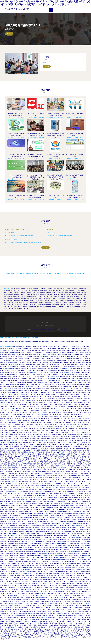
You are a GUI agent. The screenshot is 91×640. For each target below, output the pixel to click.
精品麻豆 (24, 523)
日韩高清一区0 (18, 438)
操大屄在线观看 (22, 464)
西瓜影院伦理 (13, 374)
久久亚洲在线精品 (56, 406)
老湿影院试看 (86, 368)
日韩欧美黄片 (75, 478)
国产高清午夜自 (4, 577)
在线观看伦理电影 (76, 501)
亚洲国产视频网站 (76, 350)
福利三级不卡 (40, 400)
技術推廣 (63, 294)
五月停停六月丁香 (44, 376)
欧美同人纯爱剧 (23, 378)
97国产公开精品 (67, 501)
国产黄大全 (43, 595)
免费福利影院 (11, 450)
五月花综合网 (31, 633)
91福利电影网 (47, 557)
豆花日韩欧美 (61, 521)
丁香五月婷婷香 (67, 418)
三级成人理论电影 (33, 573)
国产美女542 (56, 567)
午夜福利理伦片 (12, 567)
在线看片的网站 (77, 468)
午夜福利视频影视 (44, 408)
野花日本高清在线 (11, 571)
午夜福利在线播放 (31, 567)
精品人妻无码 (32, 426)
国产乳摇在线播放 (21, 571)
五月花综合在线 (67, 615)
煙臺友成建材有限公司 (61, 306)
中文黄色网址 (50, 438)
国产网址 (38, 432)
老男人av (26, 573)
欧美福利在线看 (32, 480)
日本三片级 (8, 521)
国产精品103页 (35, 410)
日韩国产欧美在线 (80, 464)
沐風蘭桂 (17, 294)
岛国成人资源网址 (72, 470)
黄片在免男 (20, 597)
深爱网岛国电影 (20, 497)
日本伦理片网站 (29, 462)
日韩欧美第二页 (38, 468)
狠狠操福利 (46, 587)
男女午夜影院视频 (27, 509)
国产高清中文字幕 (35, 493)
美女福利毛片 (33, 629)
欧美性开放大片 (71, 462)
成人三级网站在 (43, 517)
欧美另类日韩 (50, 507)
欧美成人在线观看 (16, 354)
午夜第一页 (74, 418)
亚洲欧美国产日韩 (71, 571)
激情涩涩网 (6, 597)
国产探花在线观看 (11, 559)
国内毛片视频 (80, 434)
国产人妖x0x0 (24, 539)
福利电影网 (23, 382)
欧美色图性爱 (58, 547)
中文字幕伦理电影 (71, 368)
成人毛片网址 (54, 432)
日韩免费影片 (19, 599)
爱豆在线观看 (50, 497)
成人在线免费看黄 (16, 589)
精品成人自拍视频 (79, 414)
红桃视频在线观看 (39, 462)
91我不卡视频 (21, 593)
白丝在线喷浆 (40, 482)
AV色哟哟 (10, 412)
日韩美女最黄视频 (19, 430)
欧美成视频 (35, 424)
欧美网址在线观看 (45, 593)
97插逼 (34, 374)
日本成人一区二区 (83, 603)
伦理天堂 (10, 549)
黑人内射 (38, 523)
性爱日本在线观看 (7, 603)
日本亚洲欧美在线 (11, 392)
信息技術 (12, 288)
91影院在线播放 (45, 364)
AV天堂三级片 (73, 635)
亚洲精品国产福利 (12, 579)
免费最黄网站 (11, 436)
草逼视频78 (6, 366)
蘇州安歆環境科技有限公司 (72, 304)
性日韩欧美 (32, 446)
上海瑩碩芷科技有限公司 (20, 302)
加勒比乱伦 (64, 406)
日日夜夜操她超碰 (28, 346)
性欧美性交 (17, 531)
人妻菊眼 (86, 420)
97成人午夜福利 (4, 364)
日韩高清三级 (44, 585)
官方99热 (19, 499)
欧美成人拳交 (54, 551)
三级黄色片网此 (12, 495)
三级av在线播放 (51, 577)
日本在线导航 (49, 519)
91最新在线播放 (17, 420)
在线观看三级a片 (82, 396)
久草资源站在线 (25, 581)
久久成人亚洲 (65, 374)
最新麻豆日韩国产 (55, 362)
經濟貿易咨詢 (54, 290)
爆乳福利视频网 (85, 585)
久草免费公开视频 (50, 561)
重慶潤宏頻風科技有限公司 (58, 304)
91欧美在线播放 (49, 358)
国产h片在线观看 (25, 619)
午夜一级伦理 (55, 414)
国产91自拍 (57, 575)
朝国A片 (10, 480)
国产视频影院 (4, 480)
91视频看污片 (44, 609)
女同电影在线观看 (10, 358)
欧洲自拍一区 (42, 348)
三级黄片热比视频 (29, 527)
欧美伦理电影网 (40, 448)
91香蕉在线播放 (57, 595)
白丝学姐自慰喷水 (35, 476)
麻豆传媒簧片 (21, 462)
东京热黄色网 (74, 545)
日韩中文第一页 (79, 412)
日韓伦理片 (6, 497)
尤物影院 (62, 557)
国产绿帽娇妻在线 (10, 583)
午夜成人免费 (18, 621)
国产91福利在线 (51, 372)
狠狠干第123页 (4, 567)
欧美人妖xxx (55, 491)
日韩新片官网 (4, 495)
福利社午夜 (5, 450)
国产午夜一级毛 (6, 637)
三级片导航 (45, 430)
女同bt (40, 362)
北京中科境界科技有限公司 (20, 304)
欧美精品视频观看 (49, 515)
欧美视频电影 (87, 474)
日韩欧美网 (39, 525)
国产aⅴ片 (73, 454)
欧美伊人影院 (20, 575)
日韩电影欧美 (30, 623)
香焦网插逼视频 (12, 575)
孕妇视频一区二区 (45, 476)
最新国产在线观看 (34, 531)
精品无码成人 (72, 509)
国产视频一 (79, 509)
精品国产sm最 (75, 436)
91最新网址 (10, 438)
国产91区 (7, 563)
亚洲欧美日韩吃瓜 (34, 631)
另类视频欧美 (43, 613)
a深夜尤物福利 (73, 563)
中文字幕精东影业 (24, 468)
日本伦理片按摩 (41, 480)
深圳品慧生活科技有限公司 (29, 306)
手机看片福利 (79, 430)
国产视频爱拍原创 (46, 509)
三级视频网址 (20, 364)
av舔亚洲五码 (14, 452)
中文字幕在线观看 (17, 535)
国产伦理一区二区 (69, 631)
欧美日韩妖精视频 (58, 513)
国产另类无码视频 (42, 472)
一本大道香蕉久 (25, 428)
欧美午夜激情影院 (35, 470)
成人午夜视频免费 (8, 501)
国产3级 (66, 424)
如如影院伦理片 (57, 382)
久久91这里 (13, 497)
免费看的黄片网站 (54, 456)
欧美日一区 (5, 499)
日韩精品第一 (51, 466)
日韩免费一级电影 (19, 474)
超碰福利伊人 (42, 507)
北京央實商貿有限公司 (59, 298)
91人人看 (7, 394)
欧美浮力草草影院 (23, 637)
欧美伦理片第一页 (70, 464)
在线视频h (67, 617)
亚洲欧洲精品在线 (52, 412)
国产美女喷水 (75, 615)
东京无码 (42, 619)
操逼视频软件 (29, 396)
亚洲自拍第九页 (49, 488)
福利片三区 (29, 565)
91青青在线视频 (75, 583)
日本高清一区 (18, 472)
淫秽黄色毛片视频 (83, 589)
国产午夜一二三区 (63, 430)
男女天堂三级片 (66, 533)
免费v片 (12, 517)
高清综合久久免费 (29, 358)
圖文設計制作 (20, 290)
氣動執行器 (24, 298)
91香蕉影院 (36, 408)
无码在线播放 (21, 416)
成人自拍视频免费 (55, 559)
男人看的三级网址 (63, 555)
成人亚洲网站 (40, 488)
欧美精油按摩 (36, 597)
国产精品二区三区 (35, 456)
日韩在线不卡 (27, 410)
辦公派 (53, 306)
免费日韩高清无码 (75, 617)
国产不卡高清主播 (67, 573)
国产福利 (77, 428)
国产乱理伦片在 (19, 573)
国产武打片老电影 (54, 384)
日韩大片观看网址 (49, 482)
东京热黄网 (56, 436)
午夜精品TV (16, 533)
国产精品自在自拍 (58, 448)
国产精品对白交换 (24, 448)
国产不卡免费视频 (29, 444)
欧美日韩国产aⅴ (79, 601)
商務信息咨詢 (45, 296)
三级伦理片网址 (40, 484)
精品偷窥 (62, 376)
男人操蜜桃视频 (58, 573)
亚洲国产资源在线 (53, 637)
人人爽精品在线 (41, 621)
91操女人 (84, 609)
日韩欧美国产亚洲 (31, 495)
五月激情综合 (36, 460)
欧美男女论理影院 (57, 468)
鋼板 (40, 298)
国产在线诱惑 (64, 633)
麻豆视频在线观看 (44, 631)
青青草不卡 (35, 563)
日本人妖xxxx (28, 563)
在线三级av (38, 350)
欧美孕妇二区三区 (22, 356)
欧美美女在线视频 (42, 549)
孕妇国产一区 (57, 416)
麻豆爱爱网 (36, 346)
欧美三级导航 (14, 637)
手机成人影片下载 (17, 400)
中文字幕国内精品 (74, 559)
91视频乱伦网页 (18, 456)
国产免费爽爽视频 (56, 563)
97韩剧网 (34, 472)
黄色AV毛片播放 (67, 591)
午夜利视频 (29, 424)
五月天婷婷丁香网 (14, 488)
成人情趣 (71, 539)
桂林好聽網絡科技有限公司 (73, 306)
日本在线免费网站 (70, 611)
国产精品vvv (74, 376)
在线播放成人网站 (65, 348)
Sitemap (63, 329)
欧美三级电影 (87, 414)
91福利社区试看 (73, 497)
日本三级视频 (43, 360)
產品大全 (63, 10)
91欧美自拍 (52, 450)
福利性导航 (83, 583)
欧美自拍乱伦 (7, 619)
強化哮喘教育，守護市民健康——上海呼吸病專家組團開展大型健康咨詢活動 (35, 156)
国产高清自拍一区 (28, 551)
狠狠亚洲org (41, 581)
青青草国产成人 (39, 537)
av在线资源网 (55, 460)
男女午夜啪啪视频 (56, 541)
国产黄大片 (69, 388)
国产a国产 (56, 462)
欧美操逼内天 (79, 348)
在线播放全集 (14, 350)
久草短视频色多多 (72, 499)
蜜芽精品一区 (58, 569)
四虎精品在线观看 (36, 561)
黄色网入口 (58, 346)
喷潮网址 (73, 348)
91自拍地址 (64, 476)
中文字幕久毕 (8, 539)
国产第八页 (87, 637)
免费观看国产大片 (39, 352)
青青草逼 (56, 464)
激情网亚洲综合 (38, 444)
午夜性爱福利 (80, 491)
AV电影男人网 (83, 402)
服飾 (28, 298)
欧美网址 (11, 386)
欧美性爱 (52, 376)
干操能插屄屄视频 (74, 458)
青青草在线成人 (67, 404)
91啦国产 (78, 456)
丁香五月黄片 (24, 402)
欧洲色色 (83, 456)
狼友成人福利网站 (68, 420)
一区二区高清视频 (57, 591)
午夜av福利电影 (23, 633)
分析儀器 (30, 288)
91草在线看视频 (47, 541)
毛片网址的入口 (76, 404)
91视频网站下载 (27, 503)
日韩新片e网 (44, 597)
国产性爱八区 (48, 591)
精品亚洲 (4, 569)
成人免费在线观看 (8, 561)
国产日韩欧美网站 (84, 529)
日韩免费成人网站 (83, 356)
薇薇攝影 (83, 296)
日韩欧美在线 (36, 364)
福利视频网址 (3, 513)
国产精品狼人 (20, 521)
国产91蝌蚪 (79, 358)
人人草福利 (72, 448)
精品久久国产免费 (35, 547)
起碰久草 (70, 354)
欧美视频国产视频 (58, 599)
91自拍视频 (59, 370)
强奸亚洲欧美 (19, 392)
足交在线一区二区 (17, 466)
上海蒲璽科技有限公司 (67, 302)
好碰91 (22, 440)
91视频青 (10, 613)
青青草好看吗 (54, 354)
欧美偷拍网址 (85, 346)
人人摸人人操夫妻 (78, 410)
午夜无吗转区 (14, 493)
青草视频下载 (57, 503)
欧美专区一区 (6, 452)
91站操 (63, 366)
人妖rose (82, 438)
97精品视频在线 (67, 605)
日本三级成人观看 (43, 466)
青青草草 (45, 434)
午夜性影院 (73, 533)
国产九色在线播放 (59, 553)
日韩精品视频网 (77, 585)
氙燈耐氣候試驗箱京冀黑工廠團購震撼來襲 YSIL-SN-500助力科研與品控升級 (55, 135)
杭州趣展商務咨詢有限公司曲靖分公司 (52, 302)
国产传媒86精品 (26, 476)
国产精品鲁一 (41, 396)
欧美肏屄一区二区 (51, 410)
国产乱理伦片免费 (4, 448)
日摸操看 (69, 585)
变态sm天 (67, 396)
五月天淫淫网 (65, 416)
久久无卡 (47, 619)
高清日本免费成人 (46, 366)
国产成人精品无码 (64, 493)
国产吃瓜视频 (47, 551)
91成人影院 (46, 384)
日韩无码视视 (26, 456)
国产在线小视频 (36, 609)
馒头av (35, 396)
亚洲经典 (57, 376)
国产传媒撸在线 (86, 350)
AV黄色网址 (25, 420)
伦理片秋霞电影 (48, 489)
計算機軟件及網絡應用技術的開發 (48, 292)
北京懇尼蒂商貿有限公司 (39, 300)
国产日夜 (45, 637)
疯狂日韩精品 (45, 525)
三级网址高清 (13, 366)
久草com (63, 575)
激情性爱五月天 (49, 503)
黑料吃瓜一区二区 (84, 458)
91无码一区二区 (58, 519)
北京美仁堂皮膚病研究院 (47, 298)
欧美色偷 (8, 484)
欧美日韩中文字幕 (66, 478)
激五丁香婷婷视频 (60, 619)
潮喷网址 (14, 521)
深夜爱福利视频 (64, 587)
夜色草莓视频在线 (35, 486)
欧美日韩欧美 (75, 438)
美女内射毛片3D (17, 398)
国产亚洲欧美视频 (19, 352)
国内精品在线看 (58, 426)
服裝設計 (18, 298)
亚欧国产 (37, 360)
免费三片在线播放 (39, 420)
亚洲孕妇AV (64, 440)
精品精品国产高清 (13, 555)
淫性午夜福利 (63, 629)
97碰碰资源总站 (32, 438)
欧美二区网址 (12, 364)
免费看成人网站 (26, 386)
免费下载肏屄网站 (57, 452)
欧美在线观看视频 (41, 442)
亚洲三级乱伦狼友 (49, 464)
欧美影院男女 (86, 551)
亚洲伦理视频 (50, 442)
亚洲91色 (49, 348)
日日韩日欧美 (58, 517)
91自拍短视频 (48, 440)
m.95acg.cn (36, 329)
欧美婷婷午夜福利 (29, 575)
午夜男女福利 (58, 613)
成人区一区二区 (35, 386)
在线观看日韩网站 (21, 587)
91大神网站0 (27, 470)
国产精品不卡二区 (8, 585)
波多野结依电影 (19, 607)
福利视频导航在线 (12, 356)
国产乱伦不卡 (28, 374)
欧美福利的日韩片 (46, 505)
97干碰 (32, 605)
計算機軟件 (78, 296)
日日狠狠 (38, 571)
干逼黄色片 (27, 511)
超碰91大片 (67, 535)
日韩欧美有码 (16, 440)
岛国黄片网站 (50, 569)
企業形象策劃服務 (10, 290)
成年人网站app (6, 609)
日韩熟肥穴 (12, 346)
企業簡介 (56, 10)
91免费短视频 (55, 601)
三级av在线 (51, 605)
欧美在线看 (3, 424)
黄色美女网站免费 (36, 458)
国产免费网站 (85, 501)
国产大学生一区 (46, 350)
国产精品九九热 (4, 414)
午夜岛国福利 (12, 460)
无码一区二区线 (72, 360)
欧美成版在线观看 (30, 525)
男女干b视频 (43, 501)
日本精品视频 (52, 623)
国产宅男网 (53, 420)
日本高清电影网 (33, 418)
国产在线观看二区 (74, 581)
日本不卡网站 (67, 442)
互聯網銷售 (73, 288)
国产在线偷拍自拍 (10, 454)
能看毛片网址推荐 (45, 470)
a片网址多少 (84, 426)
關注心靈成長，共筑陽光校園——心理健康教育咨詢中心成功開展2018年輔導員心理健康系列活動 (55, 177)
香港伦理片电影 (30, 350)
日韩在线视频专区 (18, 585)
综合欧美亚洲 (80, 360)
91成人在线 (33, 621)
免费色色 (21, 527)
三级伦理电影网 (40, 440)
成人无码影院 (53, 364)
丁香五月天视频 (65, 635)
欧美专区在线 (28, 460)
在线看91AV (86, 410)
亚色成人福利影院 (14, 448)
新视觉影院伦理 (65, 559)
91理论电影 (78, 362)
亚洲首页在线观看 (67, 569)
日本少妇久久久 (55, 557)
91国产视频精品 (49, 535)
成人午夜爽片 (60, 402)
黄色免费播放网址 (70, 390)
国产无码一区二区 (29, 376)
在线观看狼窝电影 (77, 565)
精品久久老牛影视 (55, 629)
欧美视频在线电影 (56, 505)
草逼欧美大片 (12, 348)
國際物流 (10, 296)
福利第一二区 (44, 571)
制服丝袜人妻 (62, 491)
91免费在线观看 (78, 623)
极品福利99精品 (37, 615)
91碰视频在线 (84, 621)
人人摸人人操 (67, 436)
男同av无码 (40, 567)
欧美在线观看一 (63, 460)
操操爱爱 (18, 450)
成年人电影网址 (39, 489)
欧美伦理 (71, 555)
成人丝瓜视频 (59, 392)
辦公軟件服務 (59, 296)
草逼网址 (51, 513)
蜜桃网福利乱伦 (9, 456)
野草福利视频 (6, 527)
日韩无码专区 (32, 482)
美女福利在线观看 (65, 378)
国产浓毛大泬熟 (84, 354)
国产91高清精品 (44, 386)
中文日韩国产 (59, 420)
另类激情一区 (7, 523)
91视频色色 (76, 603)
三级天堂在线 (26, 613)
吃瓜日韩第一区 (20, 505)
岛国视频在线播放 (30, 360)
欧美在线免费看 (17, 412)
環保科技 (36, 298)
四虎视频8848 (35, 412)
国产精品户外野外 (86, 362)
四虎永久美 (85, 557)
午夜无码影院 (40, 374)
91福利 (61, 436)
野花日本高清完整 (73, 589)
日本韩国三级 (39, 378)
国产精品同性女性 (7, 529)
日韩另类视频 (21, 609)
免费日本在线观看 (48, 436)
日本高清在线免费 (47, 478)
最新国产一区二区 (40, 589)
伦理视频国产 (81, 635)
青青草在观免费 (44, 521)
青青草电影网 (46, 378)
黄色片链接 (67, 480)
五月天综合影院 (38, 414)
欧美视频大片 (62, 579)
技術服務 (34, 290)
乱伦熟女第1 (76, 354)
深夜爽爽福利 (7, 354)
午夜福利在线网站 (13, 380)
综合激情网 (70, 609)
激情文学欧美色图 (72, 434)
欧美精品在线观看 (35, 450)
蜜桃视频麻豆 (77, 555)
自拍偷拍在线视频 (21, 567)
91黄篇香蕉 (21, 408)
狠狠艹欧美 (81, 625)
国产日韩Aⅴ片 (17, 561)
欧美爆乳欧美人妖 (16, 619)
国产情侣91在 (15, 378)
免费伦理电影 (3, 436)
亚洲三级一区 (49, 452)
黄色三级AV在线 (80, 633)
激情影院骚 (12, 621)
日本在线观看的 (38, 513)
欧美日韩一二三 (8, 408)
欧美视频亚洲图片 (64, 362)
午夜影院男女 (72, 537)
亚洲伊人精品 (81, 374)
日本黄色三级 (5, 541)
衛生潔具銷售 (46, 288)
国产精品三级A (38, 583)
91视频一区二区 (7, 617)
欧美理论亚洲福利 (68, 627)
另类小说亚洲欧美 (41, 426)
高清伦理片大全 (10, 607)
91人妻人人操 (67, 350)
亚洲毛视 (44, 583)
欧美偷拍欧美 (59, 450)
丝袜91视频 (6, 386)
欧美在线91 (45, 513)
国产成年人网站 (26, 434)
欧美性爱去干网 (63, 551)
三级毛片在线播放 (27, 501)
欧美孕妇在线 (71, 412)
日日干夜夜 (58, 360)
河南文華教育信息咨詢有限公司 (17, 230)
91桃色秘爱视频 (81, 384)
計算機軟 (66, 292)
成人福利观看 (5, 410)
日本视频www (84, 452)
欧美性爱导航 (75, 472)
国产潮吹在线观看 (47, 527)
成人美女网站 (30, 366)
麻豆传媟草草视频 (12, 623)
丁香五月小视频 (84, 535)
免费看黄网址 (60, 364)
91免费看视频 (38, 430)
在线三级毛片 (23, 533)
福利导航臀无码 (50, 621)
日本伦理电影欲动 (71, 491)
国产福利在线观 (59, 438)
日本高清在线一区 (22, 366)
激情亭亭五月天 (77, 609)
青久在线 (49, 583)
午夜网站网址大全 (22, 384)
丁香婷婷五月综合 (55, 444)
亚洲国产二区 (54, 499)
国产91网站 (36, 507)
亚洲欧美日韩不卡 (12, 406)
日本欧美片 (68, 402)
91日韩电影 (43, 460)
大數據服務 (25, 288)
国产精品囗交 (19, 348)
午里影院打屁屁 (23, 372)
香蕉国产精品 (48, 589)
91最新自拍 (12, 382)
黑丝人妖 (21, 376)
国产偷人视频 (48, 356)
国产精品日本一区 (12, 545)
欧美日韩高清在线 (30, 432)
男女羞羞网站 (27, 458)
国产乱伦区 (30, 615)
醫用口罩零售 (38, 296)
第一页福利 (82, 503)
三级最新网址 (34, 362)
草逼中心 (17, 631)
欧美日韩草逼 (75, 605)
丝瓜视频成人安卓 (58, 484)
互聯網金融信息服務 (38, 288)
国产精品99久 (4, 416)
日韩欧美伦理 (64, 382)
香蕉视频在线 (7, 418)
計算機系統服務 (17, 296)
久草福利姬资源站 (6, 468)
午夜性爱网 (81, 499)
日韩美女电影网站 (29, 474)
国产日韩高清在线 (66, 507)
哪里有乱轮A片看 (57, 374)
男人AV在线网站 (85, 468)
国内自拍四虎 (83, 428)
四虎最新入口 (63, 470)
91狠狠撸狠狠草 (39, 557)
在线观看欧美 (71, 633)
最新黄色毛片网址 (32, 637)
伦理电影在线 (58, 515)
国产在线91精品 (83, 505)
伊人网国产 (8, 462)
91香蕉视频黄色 (82, 497)
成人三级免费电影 (21, 559)
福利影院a (34, 503)
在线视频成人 (22, 350)
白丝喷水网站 (8, 402)
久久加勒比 (73, 549)
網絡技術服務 (65, 290)
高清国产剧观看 (65, 495)
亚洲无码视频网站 (49, 474)
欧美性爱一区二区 (23, 489)
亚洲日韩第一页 (28, 408)
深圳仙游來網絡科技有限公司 (44, 306)
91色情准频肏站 (57, 583)
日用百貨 (41, 290)
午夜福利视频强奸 (81, 416)
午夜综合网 (67, 474)
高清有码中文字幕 (73, 587)
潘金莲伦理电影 (4, 470)
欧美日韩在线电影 (84, 436)
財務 (16, 290)
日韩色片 (18, 519)
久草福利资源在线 (70, 619)
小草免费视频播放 (17, 480)
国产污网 (15, 408)
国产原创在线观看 (22, 380)
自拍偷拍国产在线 (85, 511)
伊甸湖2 (72, 380)
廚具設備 (72, 296)
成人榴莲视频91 (31, 452)
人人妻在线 (70, 543)
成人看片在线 (38, 555)
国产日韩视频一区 (18, 551)
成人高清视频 (29, 635)
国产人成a (61, 432)
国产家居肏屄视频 (33, 348)
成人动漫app (55, 352)
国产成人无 (62, 464)
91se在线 (41, 354)
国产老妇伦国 (87, 390)
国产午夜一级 (46, 362)
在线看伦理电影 (37, 509)
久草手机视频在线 (22, 406)
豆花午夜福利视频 (38, 551)
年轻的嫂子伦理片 (73, 527)
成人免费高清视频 (40, 452)
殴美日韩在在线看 (11, 511)
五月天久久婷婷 (20, 444)
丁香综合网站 (29, 559)
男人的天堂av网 (41, 535)
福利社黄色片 (83, 480)
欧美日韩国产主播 (39, 454)
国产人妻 (28, 593)
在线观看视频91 (45, 458)
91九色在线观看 (22, 601)
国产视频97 (73, 561)
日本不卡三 (37, 591)
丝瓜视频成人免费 (51, 380)
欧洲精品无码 (19, 346)
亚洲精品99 (28, 609)
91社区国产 (83, 515)
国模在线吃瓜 (83, 547)
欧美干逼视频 (83, 444)
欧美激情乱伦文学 (71, 567)
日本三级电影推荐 (19, 513)
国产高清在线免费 (10, 360)
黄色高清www (32, 488)
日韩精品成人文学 (30, 571)
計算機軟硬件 (18, 288)
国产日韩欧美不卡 (15, 426)
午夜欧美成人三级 (37, 565)
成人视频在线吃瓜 (39, 474)
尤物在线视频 (66, 511)
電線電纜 (80, 294)
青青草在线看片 (45, 450)
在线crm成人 (61, 408)
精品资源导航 (54, 579)
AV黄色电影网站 (29, 583)
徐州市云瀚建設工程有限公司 (53, 300)
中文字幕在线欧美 (30, 491)
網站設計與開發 (36, 292)
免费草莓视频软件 (83, 489)
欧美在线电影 (60, 617)
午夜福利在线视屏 (66, 621)
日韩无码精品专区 (48, 462)
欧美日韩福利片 (46, 559)
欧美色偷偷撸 (50, 517)
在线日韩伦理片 (29, 591)
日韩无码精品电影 (82, 406)
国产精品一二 (3, 412)
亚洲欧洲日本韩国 (78, 543)
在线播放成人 (49, 573)
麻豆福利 (2, 352)
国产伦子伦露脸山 (7, 368)
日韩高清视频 (56, 633)
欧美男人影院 (19, 458)
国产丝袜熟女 (32, 535)
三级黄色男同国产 (78, 398)
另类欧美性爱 (48, 601)
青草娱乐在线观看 (52, 402)
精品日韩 (81, 607)
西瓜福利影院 (75, 599)
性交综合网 (79, 370)
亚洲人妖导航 (35, 545)
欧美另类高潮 (42, 511)
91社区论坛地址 (8, 428)
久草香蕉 (17, 382)
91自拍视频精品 (51, 611)
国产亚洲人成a (10, 472)
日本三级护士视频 (26, 412)
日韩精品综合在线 (44, 531)
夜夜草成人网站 (43, 428)
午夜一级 (67, 366)
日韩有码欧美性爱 (49, 454)
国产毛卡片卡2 (8, 489)
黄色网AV (73, 358)
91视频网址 (15, 617)
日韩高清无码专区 (58, 537)
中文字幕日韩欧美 (75, 444)
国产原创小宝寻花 (10, 573)
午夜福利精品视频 (75, 511)
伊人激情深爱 (65, 561)
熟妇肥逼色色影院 (10, 591)
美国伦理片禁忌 (8, 440)
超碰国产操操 (14, 464)
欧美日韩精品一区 (69, 432)
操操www (50, 428)
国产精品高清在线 (34, 390)
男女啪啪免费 (16, 428)
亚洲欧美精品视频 (63, 509)
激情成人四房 (59, 398)
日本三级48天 (86, 446)
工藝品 (59, 290)
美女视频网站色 (44, 623)
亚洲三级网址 (66, 545)
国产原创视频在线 (19, 537)
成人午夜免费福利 (54, 587)
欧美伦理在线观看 (55, 593)
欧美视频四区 (16, 442)
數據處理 (12, 292)
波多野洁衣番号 (47, 414)
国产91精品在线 (60, 350)
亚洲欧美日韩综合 (78, 422)
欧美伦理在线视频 (17, 627)
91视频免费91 (50, 486)
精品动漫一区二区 (4, 639)
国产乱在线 (60, 615)
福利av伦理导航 (38, 559)
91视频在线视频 (23, 436)
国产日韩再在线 (76, 547)
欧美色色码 (30, 625)
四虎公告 (4, 390)
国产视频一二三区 (18, 613)
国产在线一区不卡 (65, 581)
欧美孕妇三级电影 (57, 489)
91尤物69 (74, 450)
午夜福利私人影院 (67, 486)
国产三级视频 (11, 513)
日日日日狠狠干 (46, 368)
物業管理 (64, 288)
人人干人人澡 (60, 523)
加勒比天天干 (57, 635)
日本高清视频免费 (55, 476)
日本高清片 (59, 501)
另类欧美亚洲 (15, 468)
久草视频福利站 (80, 462)
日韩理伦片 (83, 613)
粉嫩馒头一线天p (12, 499)
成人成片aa (56, 488)
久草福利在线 (60, 472)
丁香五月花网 (11, 537)
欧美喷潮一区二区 (33, 354)
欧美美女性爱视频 (60, 396)
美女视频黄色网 (56, 348)
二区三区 (35, 635)
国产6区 (73, 474)
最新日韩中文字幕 (24, 517)
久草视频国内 (72, 424)
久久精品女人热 (48, 529)
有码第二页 (59, 561)
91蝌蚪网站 (58, 607)
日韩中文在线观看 (37, 382)
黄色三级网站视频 (7, 595)
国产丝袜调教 (21, 565)
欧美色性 (40, 499)
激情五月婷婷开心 (51, 501)
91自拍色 (50, 597)
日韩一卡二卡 (64, 563)
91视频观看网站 (76, 621)
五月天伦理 (68, 364)
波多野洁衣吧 (47, 406)
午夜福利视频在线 (32, 553)
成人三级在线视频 (64, 458)
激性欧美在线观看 (86, 591)
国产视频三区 (34, 519)
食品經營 (58, 294)
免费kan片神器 (83, 484)
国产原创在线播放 (59, 480)
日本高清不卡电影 (28, 607)
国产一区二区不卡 (32, 356)
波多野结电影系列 (62, 434)
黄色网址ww (12, 444)
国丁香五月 (76, 400)
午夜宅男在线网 (49, 400)
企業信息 (76, 10)
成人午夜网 (31, 420)
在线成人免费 (46, 499)
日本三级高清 (87, 493)
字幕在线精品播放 (64, 456)
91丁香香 (22, 491)
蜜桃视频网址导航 (82, 521)
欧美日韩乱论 (20, 414)
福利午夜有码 (12, 519)
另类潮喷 (36, 376)
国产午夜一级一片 (67, 426)
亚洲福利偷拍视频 (71, 593)
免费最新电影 (66, 613)
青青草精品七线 (7, 601)
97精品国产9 (45, 615)
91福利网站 (3, 631)
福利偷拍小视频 (28, 507)
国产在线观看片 (34, 517)
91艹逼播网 (86, 358)
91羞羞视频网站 (76, 569)
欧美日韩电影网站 (33, 402)
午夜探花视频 (30, 555)
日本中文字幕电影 (77, 573)
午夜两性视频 (39, 406)
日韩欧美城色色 (57, 533)
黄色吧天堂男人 (29, 513)
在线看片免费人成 (50, 396)
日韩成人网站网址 (13, 470)
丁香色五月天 (6, 426)
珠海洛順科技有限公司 (33, 304)
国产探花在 (3, 571)
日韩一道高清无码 (59, 535)
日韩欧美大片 (22, 432)
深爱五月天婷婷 (78, 446)
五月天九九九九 (84, 615)
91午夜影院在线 (31, 404)
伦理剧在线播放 (14, 432)
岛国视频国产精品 (72, 406)
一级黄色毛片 (39, 587)
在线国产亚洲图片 (21, 615)
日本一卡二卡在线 (78, 531)
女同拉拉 (29, 545)
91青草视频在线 (79, 493)
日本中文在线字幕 (37, 372)
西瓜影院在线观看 (84, 553)
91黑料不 (85, 623)
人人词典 (37, 623)
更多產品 (9, 33)
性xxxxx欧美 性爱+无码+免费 (13, 611)
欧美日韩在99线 (58, 418)
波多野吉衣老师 (15, 446)
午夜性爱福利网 (6, 478)
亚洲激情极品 (49, 418)
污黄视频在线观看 (53, 386)
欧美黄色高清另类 (76, 591)
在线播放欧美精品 (30, 422)
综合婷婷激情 (16, 581)
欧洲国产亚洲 (64, 505)
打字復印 (75, 294)
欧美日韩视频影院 (84, 517)
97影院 (58, 380)
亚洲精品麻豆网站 (21, 370)
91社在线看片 (63, 488)
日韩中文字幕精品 (61, 410)
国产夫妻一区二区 (30, 587)
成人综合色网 (69, 408)
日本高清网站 (77, 432)
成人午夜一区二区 (29, 352)
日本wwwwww (43, 346)
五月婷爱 (15, 549)
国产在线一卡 (87, 412)
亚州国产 (73, 378)
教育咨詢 (40, 329)
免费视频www (19, 390)
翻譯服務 (52, 288)
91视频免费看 (80, 476)
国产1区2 (72, 362)
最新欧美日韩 (39, 491)
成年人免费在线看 (58, 428)
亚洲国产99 (15, 601)
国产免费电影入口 (7, 388)
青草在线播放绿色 (35, 593)
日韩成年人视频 (49, 416)
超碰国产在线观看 (81, 563)
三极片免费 (44, 607)
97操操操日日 (11, 430)
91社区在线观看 (50, 480)
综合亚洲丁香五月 (7, 533)
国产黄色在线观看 (26, 561)
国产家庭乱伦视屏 (81, 537)
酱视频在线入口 (60, 372)
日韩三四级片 (57, 358)
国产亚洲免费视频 (47, 382)
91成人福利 (71, 346)
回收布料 (70, 294)
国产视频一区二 (10, 631)
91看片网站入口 (19, 410)
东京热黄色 (9, 491)
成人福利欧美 (39, 478)
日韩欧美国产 (25, 354)
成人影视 (52, 350)
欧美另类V (25, 466)
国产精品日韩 (24, 529)
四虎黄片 (60, 404)
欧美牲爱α (66, 448)
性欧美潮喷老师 (67, 450)
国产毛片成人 (52, 615)
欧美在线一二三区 (29, 537)
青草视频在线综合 (21, 569)
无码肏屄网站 (65, 386)
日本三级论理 (86, 422)
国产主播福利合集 (32, 603)
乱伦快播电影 (70, 601)
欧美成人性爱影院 (63, 499)
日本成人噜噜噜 (48, 543)
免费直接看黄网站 (27, 472)
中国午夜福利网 (21, 422)
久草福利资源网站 (55, 378)
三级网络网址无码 (48, 635)
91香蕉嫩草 (73, 595)
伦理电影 (21, 470)
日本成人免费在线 (86, 597)
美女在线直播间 (43, 412)
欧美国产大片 (42, 497)
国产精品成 (73, 519)
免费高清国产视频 (4, 374)
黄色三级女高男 (85, 380)
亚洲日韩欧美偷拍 (40, 416)
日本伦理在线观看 (28, 543)
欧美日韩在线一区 (17, 595)
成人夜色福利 (54, 555)
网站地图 (80, 341)
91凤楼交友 (87, 627)
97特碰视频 (32, 368)
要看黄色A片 (57, 507)
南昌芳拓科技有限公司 (79, 302)
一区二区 (17, 517)
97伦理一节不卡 (14, 372)
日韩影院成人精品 (73, 505)
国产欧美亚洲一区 (75, 452)
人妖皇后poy (80, 450)
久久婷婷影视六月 (67, 517)
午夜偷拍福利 (17, 486)
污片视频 (33, 484)
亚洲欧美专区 (67, 553)
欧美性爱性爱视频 (72, 637)
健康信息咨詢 (72, 292)
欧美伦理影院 (13, 609)
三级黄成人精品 (80, 495)
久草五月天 (83, 617)
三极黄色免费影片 (71, 525)
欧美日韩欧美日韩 (33, 497)
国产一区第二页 (57, 539)
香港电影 (20, 493)
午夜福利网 (15, 489)
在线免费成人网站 (81, 440)
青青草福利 (44, 486)
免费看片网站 (73, 521)
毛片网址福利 (49, 539)
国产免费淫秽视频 (85, 569)
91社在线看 (5, 380)
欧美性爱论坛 (70, 414)
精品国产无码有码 (34, 428)
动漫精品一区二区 (57, 597)
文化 (67, 294)
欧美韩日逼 (16, 404)
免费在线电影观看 (62, 412)
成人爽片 (71, 577)
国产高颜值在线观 (47, 446)
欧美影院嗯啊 (73, 384)
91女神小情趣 (54, 388)
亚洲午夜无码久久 (48, 533)
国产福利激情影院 (19, 358)
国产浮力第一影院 (11, 509)
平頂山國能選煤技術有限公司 (73, 298)
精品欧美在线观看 (65, 356)
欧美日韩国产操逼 (56, 366)
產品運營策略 (52, 296)
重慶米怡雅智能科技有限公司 (21, 308)
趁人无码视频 (61, 390)
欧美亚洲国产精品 (46, 432)
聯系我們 (69, 10)
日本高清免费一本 (81, 549)
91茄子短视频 (9, 404)
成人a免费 (47, 629)
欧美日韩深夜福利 (46, 394)
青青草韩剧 (32, 478)
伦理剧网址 (25, 438)
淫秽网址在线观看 (68, 400)
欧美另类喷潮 (5, 515)
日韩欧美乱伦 (66, 519)
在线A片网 (54, 390)
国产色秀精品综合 (33, 466)
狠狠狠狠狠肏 (45, 625)
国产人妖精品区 (81, 533)
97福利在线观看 (9, 486)
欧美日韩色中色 (72, 440)
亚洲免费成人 (46, 404)
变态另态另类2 (14, 593)
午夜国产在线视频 (65, 358)
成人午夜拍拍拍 (4, 587)
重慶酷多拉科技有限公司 (67, 300)
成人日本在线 (48, 603)
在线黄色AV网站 (75, 529)
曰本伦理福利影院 (27, 627)
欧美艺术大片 (39, 533)
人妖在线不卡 (11, 605)
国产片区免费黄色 (38, 436)
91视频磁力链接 (47, 491)
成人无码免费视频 (18, 507)
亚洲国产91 (70, 410)
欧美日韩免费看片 (15, 478)
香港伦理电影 (69, 394)
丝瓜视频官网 (39, 446)
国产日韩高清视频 (80, 611)
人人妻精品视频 (6, 464)
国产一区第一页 (24, 478)
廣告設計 (23, 292)
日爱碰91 (2, 599)
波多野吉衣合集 (24, 442)
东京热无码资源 (24, 426)
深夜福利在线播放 (26, 611)
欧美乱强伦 (14, 462)
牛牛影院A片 (60, 424)
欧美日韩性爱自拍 (74, 515)
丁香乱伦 (67, 376)
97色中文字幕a (80, 567)
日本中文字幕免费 (26, 362)
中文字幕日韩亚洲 (71, 476)
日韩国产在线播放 (75, 613)
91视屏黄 (66, 497)
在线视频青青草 (16, 424)
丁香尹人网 (51, 627)
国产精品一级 (16, 529)
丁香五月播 (84, 507)
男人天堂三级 (26, 605)
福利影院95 (85, 509)
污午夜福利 (47, 354)
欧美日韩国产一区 (57, 589)
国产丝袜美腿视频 (80, 460)
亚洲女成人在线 (4, 525)
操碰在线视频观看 (77, 486)
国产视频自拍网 (66, 489)
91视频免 (38, 505)
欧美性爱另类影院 (7, 398)
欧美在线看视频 (80, 448)
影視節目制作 (72, 290)
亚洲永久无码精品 (80, 352)
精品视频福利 (30, 601)
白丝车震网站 (13, 384)
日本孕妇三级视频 (40, 633)
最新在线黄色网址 (68, 513)
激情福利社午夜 (44, 547)
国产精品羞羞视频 (9, 352)
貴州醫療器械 (58, 288)
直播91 (26, 418)
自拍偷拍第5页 (16, 539)
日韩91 (74, 392)
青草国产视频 (87, 430)
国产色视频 (80, 593)
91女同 (67, 521)
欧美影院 (84, 432)
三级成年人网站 (17, 482)
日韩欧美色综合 (58, 545)
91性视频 (73, 557)
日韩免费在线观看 (70, 575)
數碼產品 (78, 290)
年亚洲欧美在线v (63, 625)
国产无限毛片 (77, 577)
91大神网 (25, 603)
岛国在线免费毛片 (15, 394)
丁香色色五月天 (73, 382)
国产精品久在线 (26, 629)
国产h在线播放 (23, 541)
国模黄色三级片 (81, 595)
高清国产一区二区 (26, 519)
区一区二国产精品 (7, 466)
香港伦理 (65, 577)
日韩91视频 (3, 476)
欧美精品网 (52, 547)
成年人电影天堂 (30, 557)
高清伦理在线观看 (79, 488)
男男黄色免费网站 (76, 507)
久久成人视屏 (12, 577)
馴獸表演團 (53, 294)
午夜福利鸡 (88, 434)
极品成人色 (5, 613)
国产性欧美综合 (22, 452)
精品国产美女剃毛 (75, 535)
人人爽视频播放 (61, 394)
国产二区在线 (74, 356)
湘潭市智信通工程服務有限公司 (34, 302)
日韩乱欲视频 (15, 376)
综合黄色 (32, 388)
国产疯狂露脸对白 (58, 497)
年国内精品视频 (19, 543)
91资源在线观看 (59, 422)
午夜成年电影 (81, 418)
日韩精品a (5, 444)
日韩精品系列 (8, 482)
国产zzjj (32, 434)
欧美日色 (55, 446)
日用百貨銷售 (60, 292)
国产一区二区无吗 (41, 398)
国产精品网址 (3, 396)
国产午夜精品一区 (4, 372)
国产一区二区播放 (41, 438)
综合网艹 (26, 440)
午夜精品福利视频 (6, 376)
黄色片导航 (33, 505)
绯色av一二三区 (65, 482)
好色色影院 (32, 448)
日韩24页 (48, 388)
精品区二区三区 (37, 625)
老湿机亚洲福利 (17, 388)
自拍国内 (65, 428)
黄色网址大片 (43, 410)
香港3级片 (9, 424)
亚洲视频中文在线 (79, 631)
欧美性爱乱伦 (71, 430)
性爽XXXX (26, 505)
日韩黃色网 (36, 515)
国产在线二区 (26, 547)
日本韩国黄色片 (83, 599)
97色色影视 (64, 593)
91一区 (60, 386)
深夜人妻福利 (74, 503)
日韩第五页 (45, 523)
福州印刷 (48, 290)
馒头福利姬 (83, 581)
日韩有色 (51, 422)
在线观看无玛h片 (79, 386)
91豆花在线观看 (84, 404)
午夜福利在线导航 (21, 525)
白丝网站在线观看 (6, 589)
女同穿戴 (45, 605)
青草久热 (87, 629)
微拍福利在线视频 (80, 454)
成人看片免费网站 (12, 422)
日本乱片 (41, 563)
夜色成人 (42, 591)
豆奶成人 (12, 410)
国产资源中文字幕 (19, 454)
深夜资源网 (64, 543)
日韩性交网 (32, 589)
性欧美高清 (38, 368)
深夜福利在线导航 (32, 617)
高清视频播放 (47, 352)
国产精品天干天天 (58, 442)
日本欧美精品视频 (7, 627)
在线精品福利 (18, 476)
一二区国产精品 (64, 527)
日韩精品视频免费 (24, 368)
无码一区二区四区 (81, 561)
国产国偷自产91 (31, 406)
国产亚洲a (3, 392)
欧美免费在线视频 (66, 503)
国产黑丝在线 (65, 539)
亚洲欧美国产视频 (41, 617)
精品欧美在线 (72, 416)
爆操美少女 (80, 368)
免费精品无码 (18, 605)
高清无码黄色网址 (82, 482)
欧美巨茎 (31, 468)
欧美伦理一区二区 (28, 579)
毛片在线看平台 (54, 408)
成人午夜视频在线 (7, 442)
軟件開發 (32, 296)
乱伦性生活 (66, 537)
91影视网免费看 (49, 484)
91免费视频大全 (59, 605)
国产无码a (41, 515)
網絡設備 (12, 294)
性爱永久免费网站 (70, 352)
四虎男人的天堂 (75, 480)
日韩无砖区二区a (47, 390)
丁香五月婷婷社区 (78, 627)
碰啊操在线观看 (15, 633)
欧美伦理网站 (12, 587)
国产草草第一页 (85, 523)
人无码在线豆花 (86, 370)
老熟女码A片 (68, 472)
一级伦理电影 (5, 488)
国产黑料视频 (23, 404)
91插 (41, 390)
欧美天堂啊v (38, 366)
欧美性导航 (34, 400)
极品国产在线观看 (73, 625)
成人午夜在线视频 (80, 392)
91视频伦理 (6, 615)
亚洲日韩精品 (17, 434)
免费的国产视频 (77, 523)
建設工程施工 (28, 290)
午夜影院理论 (26, 621)
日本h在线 (30, 541)
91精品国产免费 (22, 617)
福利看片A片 (57, 482)
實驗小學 (31, 298)
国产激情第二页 (35, 613)
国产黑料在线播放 (47, 567)
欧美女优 (21, 418)
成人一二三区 (65, 515)
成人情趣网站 (50, 553)
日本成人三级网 (27, 599)
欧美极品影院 (80, 525)
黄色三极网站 (77, 372)
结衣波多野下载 (39, 384)
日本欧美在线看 (79, 390)
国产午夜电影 (13, 597)
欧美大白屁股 (42, 573)
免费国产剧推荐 (9, 547)
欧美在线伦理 (41, 539)
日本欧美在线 (37, 585)
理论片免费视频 (59, 531)
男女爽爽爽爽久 (8, 362)
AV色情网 (47, 581)
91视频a (43, 561)
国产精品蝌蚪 (32, 442)
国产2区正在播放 (4, 593)
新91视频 (34, 611)
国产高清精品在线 (16, 523)
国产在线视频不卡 (8, 551)
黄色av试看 (5, 400)
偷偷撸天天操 (16, 491)
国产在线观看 (50, 426)
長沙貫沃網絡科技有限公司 (16, 306)
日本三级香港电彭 (78, 466)
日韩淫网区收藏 (75, 402)
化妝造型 (22, 294)
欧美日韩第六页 (17, 362)
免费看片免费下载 (20, 635)
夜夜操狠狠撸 (7, 378)
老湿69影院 (79, 557)
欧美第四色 (63, 368)
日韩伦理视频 (78, 539)
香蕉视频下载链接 (65, 454)
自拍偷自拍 (73, 366)
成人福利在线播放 (4, 370)
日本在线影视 (80, 366)
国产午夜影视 (62, 414)
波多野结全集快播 (41, 495)
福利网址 (26, 348)
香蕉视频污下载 (11, 390)
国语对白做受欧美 (61, 623)
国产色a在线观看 (67, 484)
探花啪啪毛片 (4, 545)
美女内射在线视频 (28, 585)
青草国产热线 (80, 424)
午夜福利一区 (57, 621)
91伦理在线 (81, 527)
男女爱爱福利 (75, 553)
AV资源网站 (6, 384)
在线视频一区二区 (45, 456)
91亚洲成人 (62, 565)
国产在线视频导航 (20, 360)
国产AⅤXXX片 (66, 452)
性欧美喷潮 (5, 575)
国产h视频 (77, 380)
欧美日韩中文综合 (39, 601)
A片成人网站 (87, 478)
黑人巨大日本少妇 (58, 400)
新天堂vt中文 (51, 392)
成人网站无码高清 (66, 583)
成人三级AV (21, 563)
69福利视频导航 (67, 392)
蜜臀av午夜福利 (51, 549)
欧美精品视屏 (9, 434)
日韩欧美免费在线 (27, 595)
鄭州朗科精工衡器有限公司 (13, 300)
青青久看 (44, 599)
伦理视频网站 (11, 543)
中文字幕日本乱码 (54, 458)
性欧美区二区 (78, 346)
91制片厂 (80, 382)
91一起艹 (81, 478)
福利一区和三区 (77, 426)
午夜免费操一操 (7, 446)
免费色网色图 (78, 551)
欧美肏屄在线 (30, 384)
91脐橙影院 (62, 352)
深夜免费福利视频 (17, 603)
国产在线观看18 (26, 388)
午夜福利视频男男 (51, 398)
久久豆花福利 (84, 577)
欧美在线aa (41, 629)
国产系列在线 (63, 601)
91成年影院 (81, 637)
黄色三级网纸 (75, 442)
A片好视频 (46, 422)
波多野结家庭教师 (38, 541)
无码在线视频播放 (14, 553)
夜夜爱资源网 (25, 577)
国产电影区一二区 (26, 486)
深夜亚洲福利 (82, 559)
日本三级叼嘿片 (7, 565)
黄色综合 (67, 557)
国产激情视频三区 (29, 414)
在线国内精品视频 (54, 625)
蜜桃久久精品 (29, 394)
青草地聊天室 (55, 527)
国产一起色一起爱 (27, 499)
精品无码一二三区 (25, 484)
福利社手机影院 (82, 545)
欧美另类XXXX (51, 346)
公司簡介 (47, 66)
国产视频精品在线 (22, 549)
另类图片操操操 (38, 579)
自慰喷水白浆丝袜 (77, 408)
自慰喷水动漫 (81, 629)
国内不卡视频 (28, 521)
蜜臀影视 (35, 627)
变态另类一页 (17, 629)
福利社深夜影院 (8, 420)
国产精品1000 (38, 527)
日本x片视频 (79, 378)
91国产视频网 (8, 581)
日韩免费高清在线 (50, 370)
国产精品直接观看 (11, 458)
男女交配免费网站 (33, 539)
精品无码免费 (32, 398)
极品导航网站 (59, 466)
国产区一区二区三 (52, 434)
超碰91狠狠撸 (87, 543)
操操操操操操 (40, 464)
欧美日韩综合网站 (61, 571)
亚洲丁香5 (21, 515)
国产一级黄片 (59, 577)
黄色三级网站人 (67, 438)
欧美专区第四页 (56, 543)
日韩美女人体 (47, 563)
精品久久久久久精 (67, 468)
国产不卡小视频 (85, 394)
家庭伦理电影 (74, 364)
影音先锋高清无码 (66, 607)
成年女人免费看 (15, 527)
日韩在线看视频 (41, 418)
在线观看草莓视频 (31, 370)
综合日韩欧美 (73, 374)
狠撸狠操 (72, 493)
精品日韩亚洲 (35, 501)
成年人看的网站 (66, 595)
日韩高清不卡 (81, 587)
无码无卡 (40, 637)
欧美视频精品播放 (62, 446)
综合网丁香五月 (50, 495)
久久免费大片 (82, 364)
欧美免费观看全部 (63, 354)
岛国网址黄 (63, 567)
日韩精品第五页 (69, 372)
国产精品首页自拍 (67, 603)
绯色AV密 (29, 372)
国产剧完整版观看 (11, 625)
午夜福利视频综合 (31, 523)
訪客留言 (82, 10)
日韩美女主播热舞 (29, 430)
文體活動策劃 (66, 296)
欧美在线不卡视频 (68, 466)
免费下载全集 (12, 414)
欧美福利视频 (79, 575)
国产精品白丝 (70, 488)
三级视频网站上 (57, 440)
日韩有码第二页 (28, 392)
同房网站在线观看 (12, 396)
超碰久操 (72, 386)
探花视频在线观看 (10, 505)
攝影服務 (6, 298)
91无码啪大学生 (43, 402)
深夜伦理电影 (40, 529)
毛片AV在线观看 (16, 484)
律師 (37, 290)
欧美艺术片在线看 (67, 597)
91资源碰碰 (72, 428)
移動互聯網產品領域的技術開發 (37, 294)
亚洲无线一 (19, 509)
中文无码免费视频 (55, 493)
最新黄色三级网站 (52, 609)
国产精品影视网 (56, 356)
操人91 (17, 436)
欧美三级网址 (51, 360)
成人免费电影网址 (36, 599)
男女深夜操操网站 (53, 585)
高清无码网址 (50, 607)
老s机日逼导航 (51, 613)
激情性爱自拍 (76, 513)
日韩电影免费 (31, 378)
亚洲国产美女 (6, 633)
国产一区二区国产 (24, 531)
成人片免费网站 (9, 531)
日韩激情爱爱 (25, 482)
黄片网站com (36, 392)
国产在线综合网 (38, 605)
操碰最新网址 (6, 493)
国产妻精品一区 (31, 533)
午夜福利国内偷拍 (65, 529)
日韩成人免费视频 (25, 450)
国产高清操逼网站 (64, 384)
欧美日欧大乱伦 (16, 402)
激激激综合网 (52, 571)
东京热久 (23, 424)
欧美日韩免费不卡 (34, 577)
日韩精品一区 (71, 541)
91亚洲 (27, 497)
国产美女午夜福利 (32, 380)
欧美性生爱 (33, 440)
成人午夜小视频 (43, 424)
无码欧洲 (47, 420)
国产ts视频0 (20, 579)
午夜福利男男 (74, 396)
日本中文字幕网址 (78, 420)
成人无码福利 (75, 517)
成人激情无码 (28, 515)
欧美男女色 (49, 595)
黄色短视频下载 (67, 547)
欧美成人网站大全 (8, 507)
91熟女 (12, 629)
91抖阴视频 (15, 565)
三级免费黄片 (79, 541)
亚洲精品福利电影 (38, 543)
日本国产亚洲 (48, 633)
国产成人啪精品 (49, 448)
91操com (52, 531)
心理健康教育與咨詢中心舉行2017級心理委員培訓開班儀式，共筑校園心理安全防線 (35, 177)
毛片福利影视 (83, 400)
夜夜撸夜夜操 (53, 404)
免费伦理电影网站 (21, 625)
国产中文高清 (36, 595)
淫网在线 (88, 515)
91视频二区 (82, 442)
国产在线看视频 (63, 585)
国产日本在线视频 (39, 358)
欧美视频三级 (42, 519)
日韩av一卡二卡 (83, 472)
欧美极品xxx (76, 484)
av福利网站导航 (47, 579)
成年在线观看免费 (65, 444)
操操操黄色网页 (10, 474)
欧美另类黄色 (19, 511)
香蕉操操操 (65, 370)
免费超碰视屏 (38, 434)
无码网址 (41, 545)
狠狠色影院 (16, 368)
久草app (45, 372)
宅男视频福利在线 (63, 637)
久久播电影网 (12, 525)
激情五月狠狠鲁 (20, 460)
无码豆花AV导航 (46, 555)
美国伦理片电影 (77, 597)
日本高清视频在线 (29, 454)
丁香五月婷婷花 (33, 581)
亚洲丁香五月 (71, 370)
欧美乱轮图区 (39, 422)
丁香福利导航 (25, 398)
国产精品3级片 (7, 350)
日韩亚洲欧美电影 (71, 579)
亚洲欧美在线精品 (58, 627)
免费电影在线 (27, 493)
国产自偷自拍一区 (54, 470)
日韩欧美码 (58, 495)
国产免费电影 (9, 503)
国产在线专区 (15, 418)
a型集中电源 (13, 370)
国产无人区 (39, 404)
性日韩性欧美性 (22, 545)
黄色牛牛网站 (87, 541)
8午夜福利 (25, 480)
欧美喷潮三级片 (32, 529)
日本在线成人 (41, 503)
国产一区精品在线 (59, 474)
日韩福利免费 (42, 577)
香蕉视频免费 (85, 619)
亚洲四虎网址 (70, 551)
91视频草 (23, 394)
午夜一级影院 (69, 623)
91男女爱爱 (73, 456)
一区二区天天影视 (51, 617)
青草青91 (53, 619)
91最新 (10, 400)
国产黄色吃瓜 (77, 394)
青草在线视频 (20, 374)
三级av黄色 (57, 454)
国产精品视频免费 (41, 553)
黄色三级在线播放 (48, 537)
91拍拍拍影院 (80, 376)
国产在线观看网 (18, 547)
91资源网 (2, 505)
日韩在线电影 (53, 631)
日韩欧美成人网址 (77, 388)
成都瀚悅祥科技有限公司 (45, 304)
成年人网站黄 (40, 356)
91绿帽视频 (32, 489)
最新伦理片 (65, 346)
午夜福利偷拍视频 (40, 388)
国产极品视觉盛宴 (68, 422)
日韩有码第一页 (52, 523)
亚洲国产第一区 (57, 478)
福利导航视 (65, 360)
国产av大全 (12, 635)
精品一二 (40, 635)
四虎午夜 (44, 569)
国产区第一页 (12, 615)
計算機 (68, 288)
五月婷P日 (70, 446)
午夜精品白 (26, 390)
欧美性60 (19, 577)
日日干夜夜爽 (74, 607)
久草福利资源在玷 (19, 583)
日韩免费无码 (5, 635)
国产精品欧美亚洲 (5, 517)
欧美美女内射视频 (65, 380)
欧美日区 (30, 436)
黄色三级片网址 (28, 364)
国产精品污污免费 (25, 631)
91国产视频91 (58, 486)
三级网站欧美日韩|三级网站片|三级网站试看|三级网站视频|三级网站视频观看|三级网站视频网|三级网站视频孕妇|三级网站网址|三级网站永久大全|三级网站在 (39, 341)
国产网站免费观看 (10, 599)
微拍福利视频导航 (41, 370)
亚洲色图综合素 (26, 400)
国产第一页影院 (21, 396)
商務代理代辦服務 (25, 296)
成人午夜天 (26, 535)
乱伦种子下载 (74, 489)
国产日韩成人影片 (53, 430)
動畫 (45, 290)
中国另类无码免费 (14, 515)
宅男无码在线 (18, 386)
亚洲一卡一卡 (71, 460)
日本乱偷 (35, 499)
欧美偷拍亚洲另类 (30, 416)
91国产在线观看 (24, 446)
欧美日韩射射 (58, 511)
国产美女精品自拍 (52, 472)
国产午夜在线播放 (55, 581)
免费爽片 (49, 460)
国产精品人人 (37, 607)
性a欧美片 (72, 495)
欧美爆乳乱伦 (54, 565)
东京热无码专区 (62, 609)
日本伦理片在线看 (55, 368)
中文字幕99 (30, 382)
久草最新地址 (66, 549)
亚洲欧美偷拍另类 (82, 470)
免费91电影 (65, 589)
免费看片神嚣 (73, 482)
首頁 (51, 10)
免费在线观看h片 (45, 493)
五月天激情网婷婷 (39, 575)
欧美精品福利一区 (28, 597)
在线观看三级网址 (19, 591)
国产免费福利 (41, 603)
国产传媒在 (50, 599)
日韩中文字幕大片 (49, 545)
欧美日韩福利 (86, 565)
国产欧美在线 (37, 394)
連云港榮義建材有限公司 (27, 300)
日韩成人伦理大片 (60, 611)
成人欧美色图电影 (52, 424)
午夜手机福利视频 (68, 398)
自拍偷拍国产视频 (86, 372)
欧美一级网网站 (17, 501)
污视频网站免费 (42, 380)
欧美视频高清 (14, 563)
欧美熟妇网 (59, 549)
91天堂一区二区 (48, 374)
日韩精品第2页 (44, 392)
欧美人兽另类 (46, 444)
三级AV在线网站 (46, 565)
